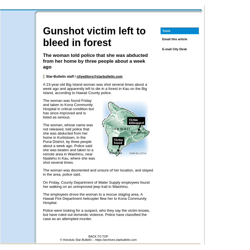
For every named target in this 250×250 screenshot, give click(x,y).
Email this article (174, 39)
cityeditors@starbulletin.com (99, 77)
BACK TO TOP (98, 236)
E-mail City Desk (174, 49)
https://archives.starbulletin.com (116, 239)
